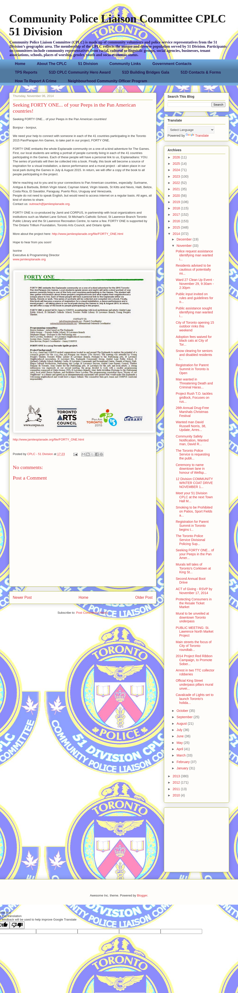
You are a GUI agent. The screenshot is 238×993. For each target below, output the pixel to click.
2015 (177, 227)
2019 (177, 202)
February (184, 762)
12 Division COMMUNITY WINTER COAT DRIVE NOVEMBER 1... (194, 483)
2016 (177, 221)
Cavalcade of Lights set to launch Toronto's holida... (194, 699)
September (185, 717)
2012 (177, 782)
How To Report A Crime (36, 81)
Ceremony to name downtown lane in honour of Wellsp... (191, 469)
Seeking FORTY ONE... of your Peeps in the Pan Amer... (195, 554)
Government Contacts (172, 64)
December (185, 239)
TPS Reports (26, 72)
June (181, 736)
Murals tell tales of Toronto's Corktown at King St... (193, 568)
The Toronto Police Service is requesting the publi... (193, 454)
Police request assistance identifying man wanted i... (194, 255)
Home (20, 64)
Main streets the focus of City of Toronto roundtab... (194, 646)
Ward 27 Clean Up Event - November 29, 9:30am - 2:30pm (195, 284)
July (180, 730)
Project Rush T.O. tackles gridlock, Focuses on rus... (194, 397)
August (182, 723)
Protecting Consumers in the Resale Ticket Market (194, 603)
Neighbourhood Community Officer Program (107, 81)
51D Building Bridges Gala (145, 72)
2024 (177, 170)
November (185, 245)
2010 (177, 795)
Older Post (144, 597)
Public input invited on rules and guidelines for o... (194, 298)
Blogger (142, 895)
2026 (177, 157)
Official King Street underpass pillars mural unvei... (194, 684)
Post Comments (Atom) (92, 612)
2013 (177, 776)
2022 (177, 183)
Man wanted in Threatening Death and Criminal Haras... (194, 383)
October (183, 711)
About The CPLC (52, 64)
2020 (177, 195)
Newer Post (22, 597)
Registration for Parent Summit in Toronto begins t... (192, 525)
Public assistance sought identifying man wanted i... (194, 312)
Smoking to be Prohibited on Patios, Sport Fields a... (194, 511)
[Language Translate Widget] (191, 129)
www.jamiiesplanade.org (29, 259)
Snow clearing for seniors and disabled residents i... (194, 355)
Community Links (125, 64)
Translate (197, 135)
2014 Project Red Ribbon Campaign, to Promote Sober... (194, 660)
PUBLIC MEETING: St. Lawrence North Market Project (194, 632)
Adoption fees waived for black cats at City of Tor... (194, 341)
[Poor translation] (17, 925)
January (183, 768)
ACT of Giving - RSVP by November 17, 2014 (194, 591)
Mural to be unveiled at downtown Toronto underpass (192, 617)
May (180, 743)
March (182, 755)
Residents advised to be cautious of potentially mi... (193, 269)
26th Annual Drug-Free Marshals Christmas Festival (192, 412)
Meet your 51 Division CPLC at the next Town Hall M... (194, 497)
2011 (177, 789)
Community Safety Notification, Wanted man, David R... (192, 440)
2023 (177, 176)
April (180, 749)
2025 (177, 163)
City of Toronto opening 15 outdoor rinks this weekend (195, 326)
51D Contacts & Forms (201, 72)
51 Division (88, 64)
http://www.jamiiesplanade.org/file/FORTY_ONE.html (87, 234)
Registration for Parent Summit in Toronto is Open (192, 369)
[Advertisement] (197, 838)
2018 (177, 208)
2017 (177, 214)
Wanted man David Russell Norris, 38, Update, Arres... (191, 426)
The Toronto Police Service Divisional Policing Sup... (190, 540)
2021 (177, 189)
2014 (177, 234)
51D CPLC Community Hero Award (80, 72)
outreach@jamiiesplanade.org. (50, 204)
